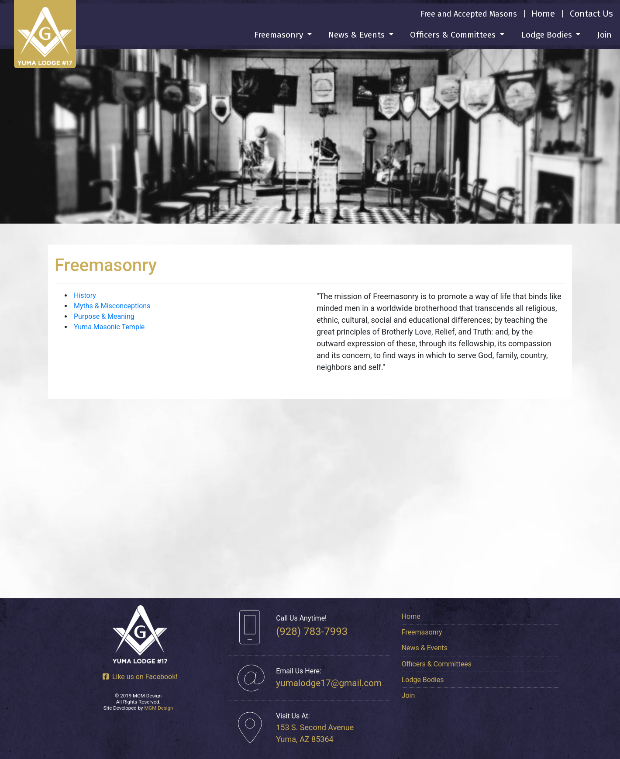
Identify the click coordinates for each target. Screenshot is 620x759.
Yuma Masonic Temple (109, 327)
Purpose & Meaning (104, 316)
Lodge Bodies (423, 680)
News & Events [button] (357, 35)
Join (604, 35)
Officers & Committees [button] (454, 35)
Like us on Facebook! (140, 677)
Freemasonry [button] (279, 35)
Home (543, 13)
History (85, 295)
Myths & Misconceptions (112, 306)
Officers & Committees (437, 664)
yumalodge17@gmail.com (329, 683)
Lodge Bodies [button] (547, 35)
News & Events (425, 648)
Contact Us (591, 13)
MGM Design (158, 708)
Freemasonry (422, 632)
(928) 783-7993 (312, 631)
